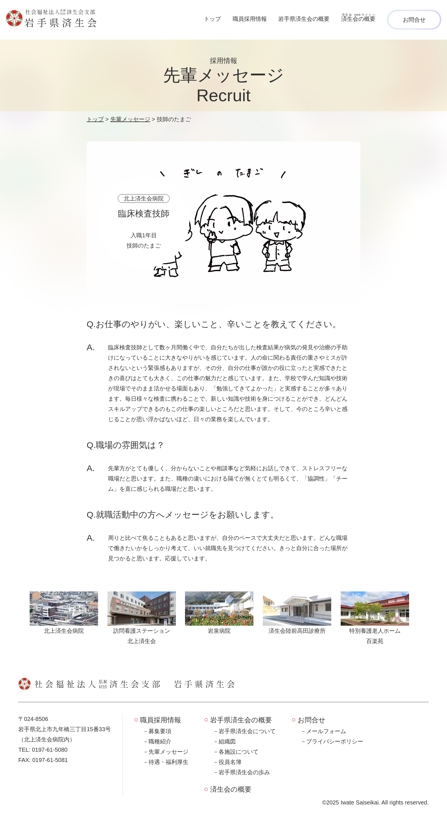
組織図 (227, 741)
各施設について (239, 752)
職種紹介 (160, 741)
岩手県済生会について (247, 731)
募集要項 (160, 731)
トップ (212, 19)
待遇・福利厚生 (168, 762)
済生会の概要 (230, 789)
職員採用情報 (250, 19)
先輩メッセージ (168, 752)
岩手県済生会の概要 (304, 19)
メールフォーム (326, 731)
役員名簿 (230, 762)
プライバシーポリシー (334, 741)
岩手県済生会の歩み (244, 772)
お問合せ (414, 20)
